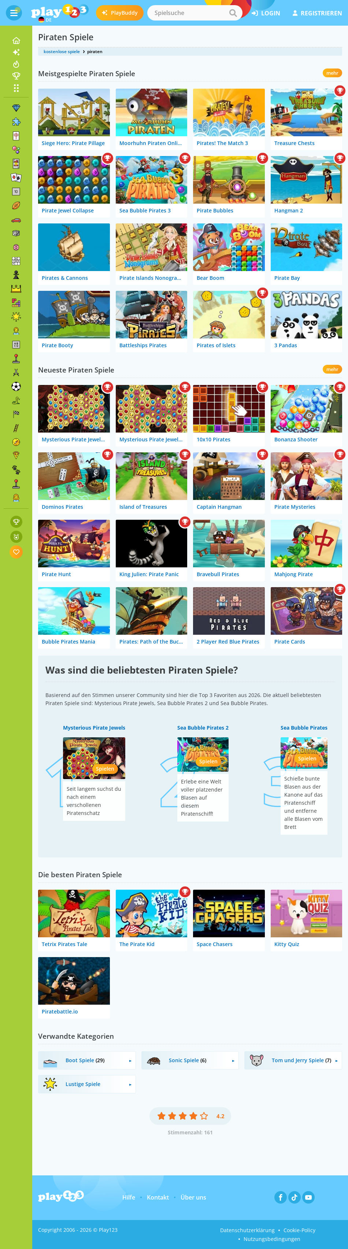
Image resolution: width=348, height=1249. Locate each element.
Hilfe (128, 1197)
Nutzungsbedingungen (272, 1238)
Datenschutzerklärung (247, 1230)
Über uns (193, 1197)
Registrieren (317, 13)
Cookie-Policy (299, 1230)
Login (266, 13)
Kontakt (158, 1197)
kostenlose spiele (62, 51)
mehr (332, 73)
